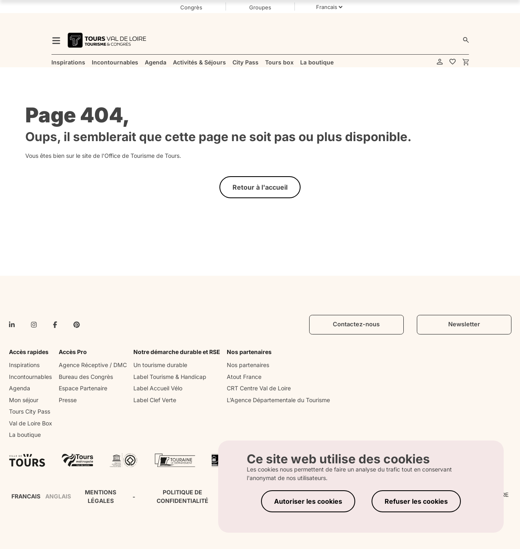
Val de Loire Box (30, 423)
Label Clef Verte (154, 399)
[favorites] (452, 62)
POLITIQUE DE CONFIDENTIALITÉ (182, 496)
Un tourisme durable (160, 364)
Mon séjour (23, 399)
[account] (440, 62)
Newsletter (464, 324)
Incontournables (30, 376)
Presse (68, 399)
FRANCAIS (25, 496)
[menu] (56, 40)
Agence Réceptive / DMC (93, 364)
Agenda (19, 388)
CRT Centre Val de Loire (259, 388)
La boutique (25, 434)
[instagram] (34, 324)
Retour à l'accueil (260, 187)
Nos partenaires (248, 364)
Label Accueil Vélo (157, 388)
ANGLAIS (58, 496)
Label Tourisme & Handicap (169, 376)
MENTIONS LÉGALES (100, 496)
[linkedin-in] (12, 324)
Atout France (244, 376)
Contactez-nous (356, 324)
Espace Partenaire (83, 388)
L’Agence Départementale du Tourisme (278, 399)
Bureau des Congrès (86, 376)
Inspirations (24, 364)
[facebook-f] (55, 324)
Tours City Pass (29, 411)
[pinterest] (76, 324)
